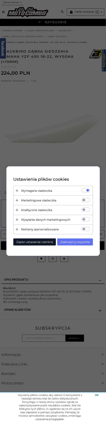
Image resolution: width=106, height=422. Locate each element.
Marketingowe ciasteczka (38, 200)
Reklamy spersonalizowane (40, 229)
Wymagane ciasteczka (36, 190)
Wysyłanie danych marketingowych (45, 219)
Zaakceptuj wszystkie (75, 242)
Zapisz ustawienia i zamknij (34, 242)
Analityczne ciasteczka (36, 210)
